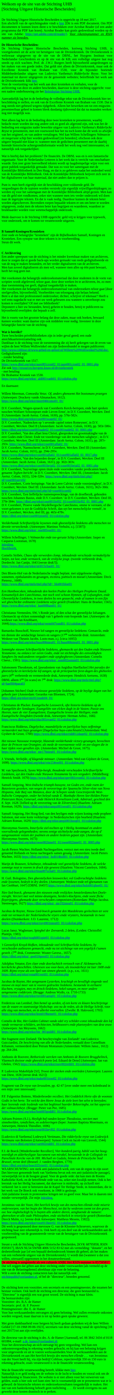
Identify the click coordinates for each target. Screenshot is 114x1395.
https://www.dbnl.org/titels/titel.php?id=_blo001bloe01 (37, 584)
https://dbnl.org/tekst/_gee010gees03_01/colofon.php (36, 956)
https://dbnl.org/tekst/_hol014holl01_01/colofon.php (55, 856)
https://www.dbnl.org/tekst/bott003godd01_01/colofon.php (39, 1111)
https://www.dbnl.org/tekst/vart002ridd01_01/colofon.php (39, 1144)
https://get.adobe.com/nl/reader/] (46, 34)
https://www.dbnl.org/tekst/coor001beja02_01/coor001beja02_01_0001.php (50, 465)
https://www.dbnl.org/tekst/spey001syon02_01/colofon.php (68, 777)
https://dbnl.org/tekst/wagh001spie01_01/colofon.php (36, 937)
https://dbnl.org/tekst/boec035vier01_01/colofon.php (35, 1165)
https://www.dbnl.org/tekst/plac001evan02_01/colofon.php (39, 719)
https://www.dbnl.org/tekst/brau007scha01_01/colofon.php (39, 871)
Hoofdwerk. (9, 548)
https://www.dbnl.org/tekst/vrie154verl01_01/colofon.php (47, 762)
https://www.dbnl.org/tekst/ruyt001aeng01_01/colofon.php (39, 996)
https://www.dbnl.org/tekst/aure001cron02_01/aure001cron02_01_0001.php (50, 364)
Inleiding (46, 1197)
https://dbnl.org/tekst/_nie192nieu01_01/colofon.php (60, 903)
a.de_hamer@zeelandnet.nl (40, 1341)
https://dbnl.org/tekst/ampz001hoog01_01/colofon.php (66, 820)
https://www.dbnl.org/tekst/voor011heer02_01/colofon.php (39, 1222)
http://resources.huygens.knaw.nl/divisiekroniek (42, 368)
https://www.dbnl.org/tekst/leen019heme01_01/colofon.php (40, 1013)
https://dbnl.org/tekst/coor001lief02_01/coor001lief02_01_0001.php (59, 501)
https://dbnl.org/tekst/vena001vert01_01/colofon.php (35, 974)
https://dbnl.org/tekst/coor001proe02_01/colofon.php (35, 516)
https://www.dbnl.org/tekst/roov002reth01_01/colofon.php (58, 1064)
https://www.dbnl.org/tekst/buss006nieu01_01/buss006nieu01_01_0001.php (50, 642)
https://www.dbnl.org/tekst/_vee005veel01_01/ (31, 530)
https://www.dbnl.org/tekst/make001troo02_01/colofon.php (39, 1078)
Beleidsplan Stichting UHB (61, 91)
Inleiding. (8, 544)
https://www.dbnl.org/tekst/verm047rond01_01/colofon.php (48, 623)
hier (61, 23)
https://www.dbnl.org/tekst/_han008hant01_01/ (32, 605)
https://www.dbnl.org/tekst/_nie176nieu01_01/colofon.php (39, 751)
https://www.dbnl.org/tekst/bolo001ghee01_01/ (78, 885)
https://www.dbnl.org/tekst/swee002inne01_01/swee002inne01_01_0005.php (51, 842)
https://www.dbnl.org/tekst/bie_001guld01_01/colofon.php (39, 1031)
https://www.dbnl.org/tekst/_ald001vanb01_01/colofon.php (39, 378)
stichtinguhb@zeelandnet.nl (19, 1276)
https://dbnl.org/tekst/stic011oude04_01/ (27, 698)
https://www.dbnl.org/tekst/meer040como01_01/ (33, 401)
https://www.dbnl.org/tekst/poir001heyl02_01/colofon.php (39, 1129)
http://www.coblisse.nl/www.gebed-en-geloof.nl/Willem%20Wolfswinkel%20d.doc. (55, 350)
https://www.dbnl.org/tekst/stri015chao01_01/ (31, 566)
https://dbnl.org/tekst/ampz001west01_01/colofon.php (57, 806)
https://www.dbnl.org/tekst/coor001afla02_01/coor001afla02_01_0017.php (49, 454)
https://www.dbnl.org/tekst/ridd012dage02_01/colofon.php (70, 733)
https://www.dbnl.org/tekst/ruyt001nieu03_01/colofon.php (42, 923)
